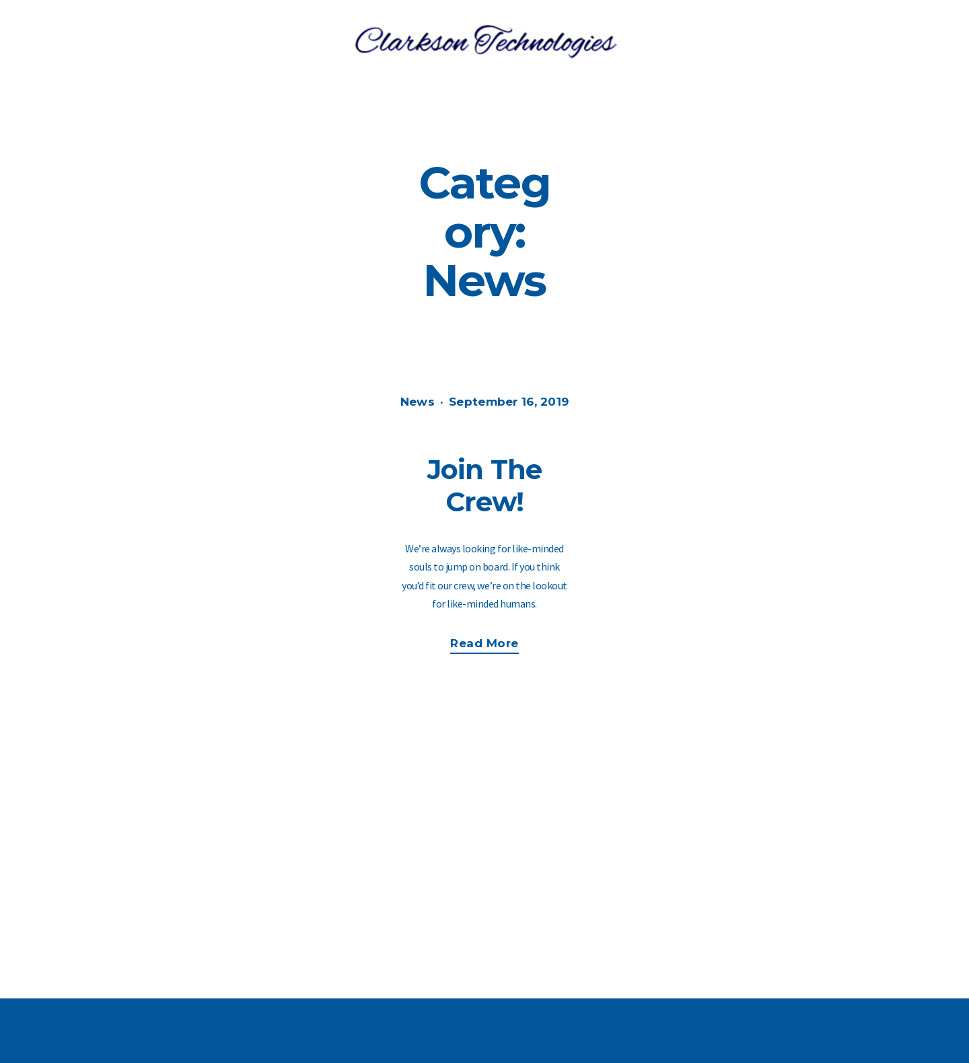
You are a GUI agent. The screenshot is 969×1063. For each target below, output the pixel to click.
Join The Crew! (484, 485)
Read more (491, 644)
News (417, 401)
